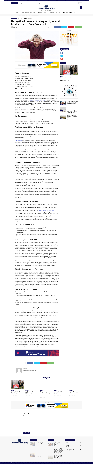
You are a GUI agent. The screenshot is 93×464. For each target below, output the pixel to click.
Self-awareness (18, 140)
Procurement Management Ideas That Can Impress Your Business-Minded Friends (41, 454)
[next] (81, 3)
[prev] (79, 3)
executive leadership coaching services (36, 100)
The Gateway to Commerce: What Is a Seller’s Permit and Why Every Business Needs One (72, 103)
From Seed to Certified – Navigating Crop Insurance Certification (72, 116)
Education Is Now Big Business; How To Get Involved (40, 443)
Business (62, 104)
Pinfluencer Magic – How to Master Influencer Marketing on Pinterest (75, 392)
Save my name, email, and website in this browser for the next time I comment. (38, 429)
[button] (81, 7)
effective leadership (51, 130)
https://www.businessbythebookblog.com (29, 370)
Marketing (70, 390)
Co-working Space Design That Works (40, 448)
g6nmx (15, 27)
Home (12, 15)
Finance (62, 76)
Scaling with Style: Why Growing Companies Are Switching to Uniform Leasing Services (34, 3)
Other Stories (15, 15)
